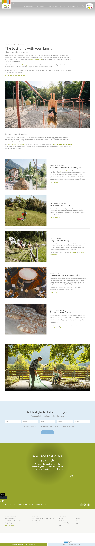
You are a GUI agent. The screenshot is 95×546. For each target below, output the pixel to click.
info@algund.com (9, 524)
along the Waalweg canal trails (24, 65)
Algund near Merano (36, 59)
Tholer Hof (73, 253)
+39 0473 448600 (9, 525)
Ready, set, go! (54, 182)
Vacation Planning (88, 1)
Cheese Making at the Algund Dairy (65, 275)
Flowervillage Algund (64, 522)
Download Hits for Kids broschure (15, 75)
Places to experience (74, 1)
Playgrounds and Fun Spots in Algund (65, 167)
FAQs (77, 524)
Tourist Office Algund (55, 328)
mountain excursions (47, 65)
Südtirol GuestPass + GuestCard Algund (23, 544)
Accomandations (80, 522)
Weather (78, 518)
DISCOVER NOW (54, 292)
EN (14, 3)
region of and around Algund (16, 145)
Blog (77, 520)
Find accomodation (47, 432)
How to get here (10, 528)
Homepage (7, 44)
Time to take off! (55, 217)
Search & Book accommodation (71, 544)
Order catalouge (63, 520)
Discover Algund (13, 44)
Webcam (61, 518)
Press (60, 525)
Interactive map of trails (65, 524)
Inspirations (63, 1)
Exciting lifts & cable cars (60, 205)
